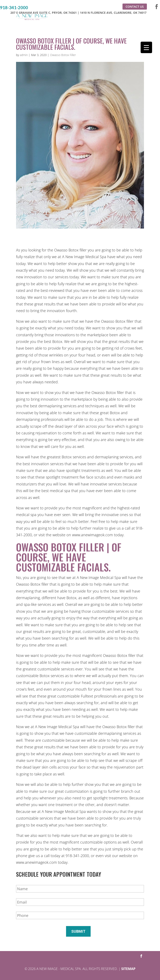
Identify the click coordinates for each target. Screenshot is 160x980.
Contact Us (135, 7)
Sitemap (128, 968)
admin (24, 55)
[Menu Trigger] (146, 47)
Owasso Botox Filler (63, 55)
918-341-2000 (14, 7)
